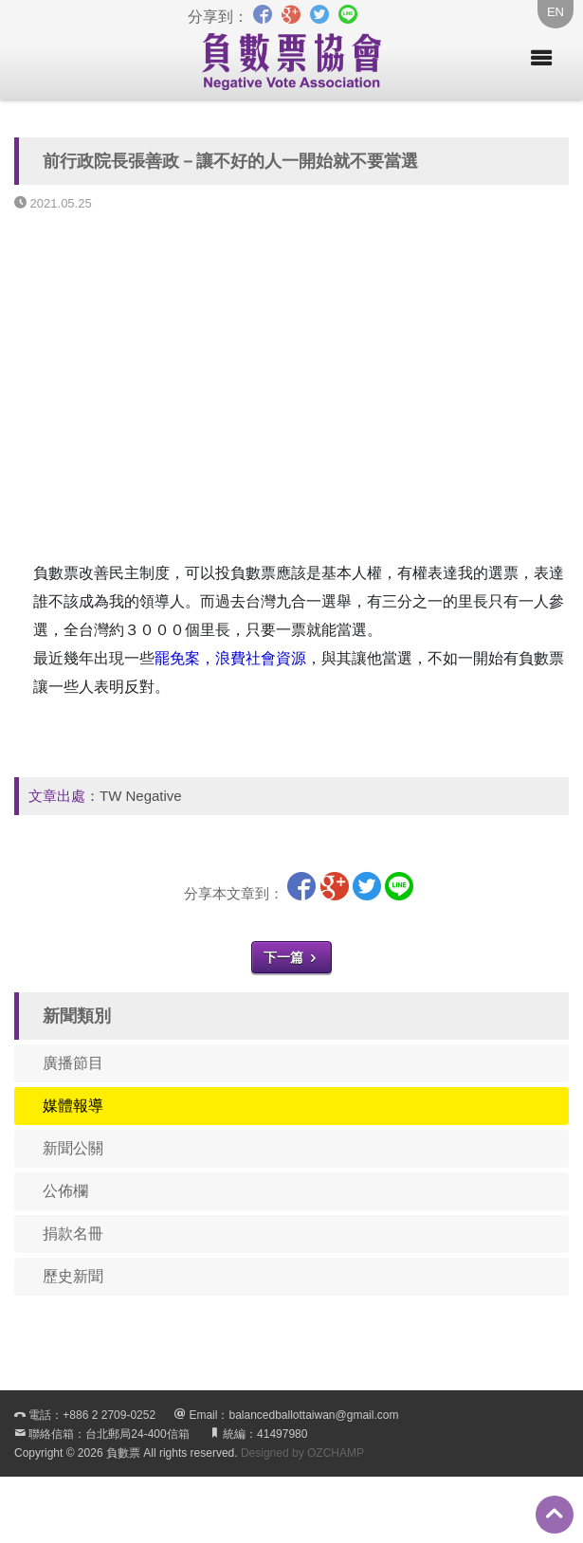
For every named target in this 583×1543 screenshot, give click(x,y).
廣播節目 (73, 1063)
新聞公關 (73, 1148)
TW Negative (141, 796)
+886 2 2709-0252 (109, 1415)
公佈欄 (65, 1191)
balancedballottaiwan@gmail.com (313, 1415)
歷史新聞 (73, 1276)
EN (555, 12)
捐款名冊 (73, 1233)
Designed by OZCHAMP (302, 1453)
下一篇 (292, 957)
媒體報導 (73, 1106)
